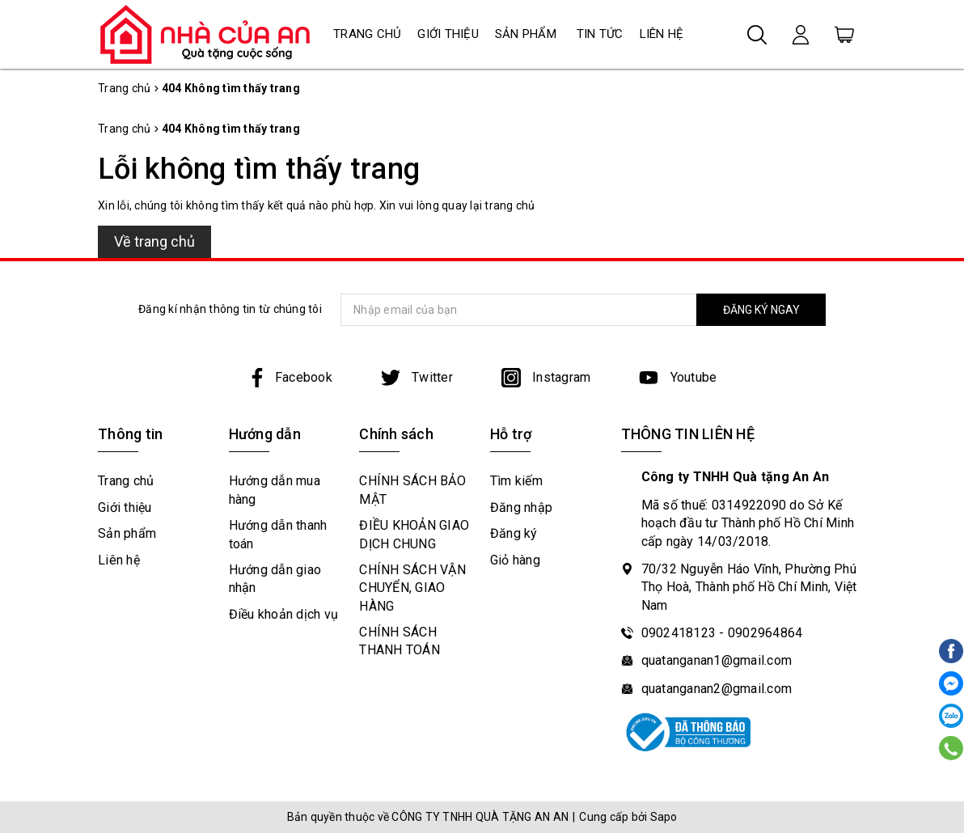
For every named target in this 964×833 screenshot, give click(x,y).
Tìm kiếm (516, 480)
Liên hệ (662, 34)
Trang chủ (367, 34)
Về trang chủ (154, 241)
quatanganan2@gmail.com (717, 688)
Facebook (289, 377)
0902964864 (765, 633)
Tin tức (600, 34)
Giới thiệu (448, 34)
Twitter (417, 377)
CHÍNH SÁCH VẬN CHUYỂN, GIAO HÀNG (412, 588)
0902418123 (679, 633)
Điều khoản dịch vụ (284, 614)
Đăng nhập (521, 507)
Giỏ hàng (515, 560)
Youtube (678, 377)
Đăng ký (514, 533)
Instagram (546, 377)
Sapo (664, 816)
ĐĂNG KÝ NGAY (761, 309)
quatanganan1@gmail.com (717, 660)
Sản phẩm (525, 34)
